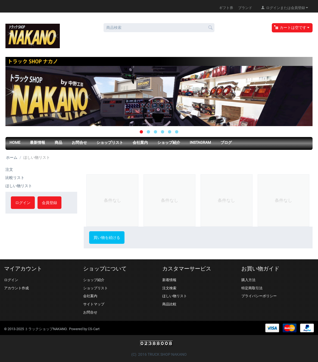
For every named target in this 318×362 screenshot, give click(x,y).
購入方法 (248, 280)
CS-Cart (93, 329)
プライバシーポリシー (259, 296)
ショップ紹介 (168, 142)
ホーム (11, 157)
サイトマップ (93, 304)
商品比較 (169, 304)
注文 (9, 169)
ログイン (22, 202)
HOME (15, 142)
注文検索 (169, 288)
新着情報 (169, 280)
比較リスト (14, 177)
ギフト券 (226, 8)
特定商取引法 (252, 288)
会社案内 (140, 142)
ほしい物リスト (18, 186)
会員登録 (49, 202)
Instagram (200, 142)
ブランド (245, 8)
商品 (58, 142)
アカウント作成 (16, 288)
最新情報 (37, 142)
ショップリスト (109, 142)
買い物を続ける (106, 237)
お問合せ (79, 142)
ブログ (226, 142)
